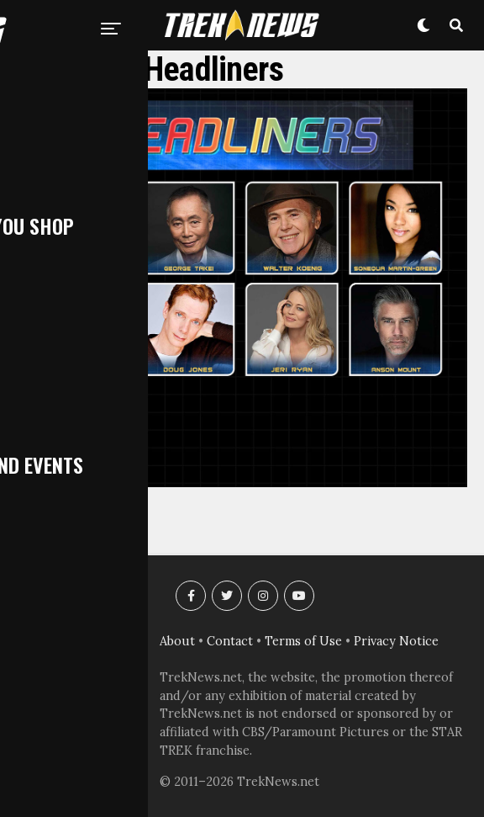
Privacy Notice (396, 641)
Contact (230, 641)
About (177, 641)
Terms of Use (303, 641)
